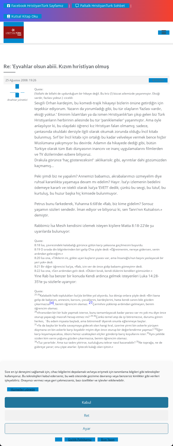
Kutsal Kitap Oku (22, 16)
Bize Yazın (107, 439)
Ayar (86, 428)
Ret (86, 415)
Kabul (86, 402)
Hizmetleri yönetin (23, 389)
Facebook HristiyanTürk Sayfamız (35, 5)
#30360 (158, 80)
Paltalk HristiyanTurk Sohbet (100, 5)
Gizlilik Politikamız (80, 439)
